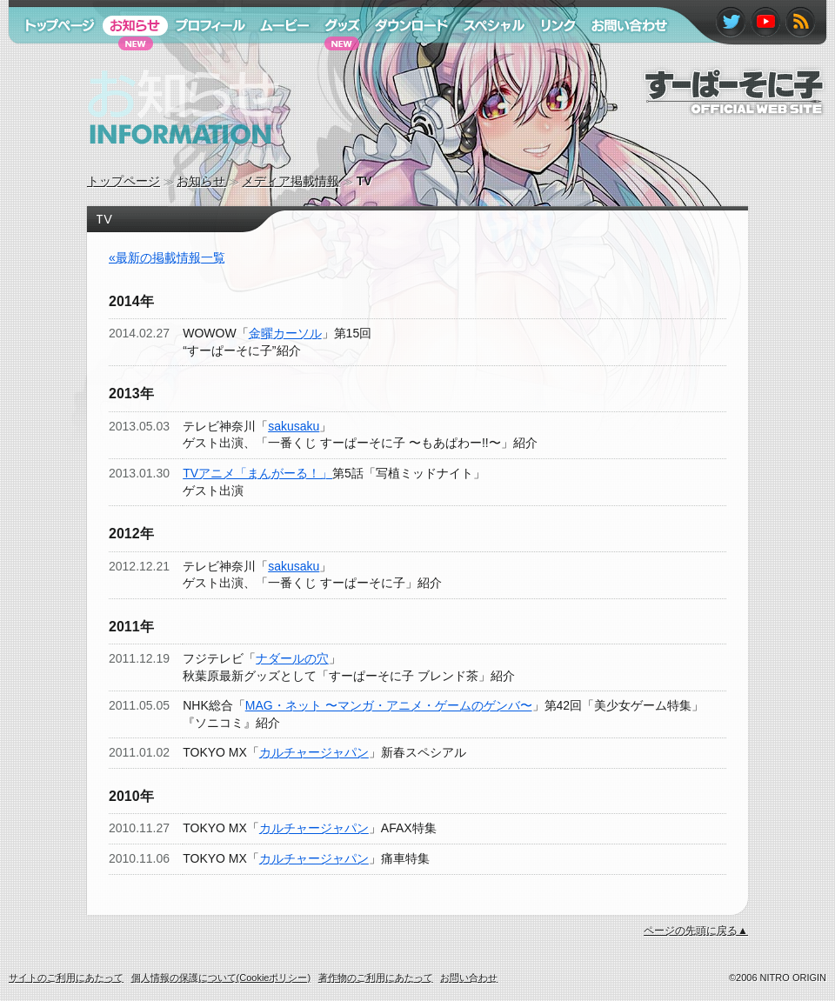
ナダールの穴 (292, 658)
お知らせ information (146, 161)
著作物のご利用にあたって (375, 977)
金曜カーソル (285, 333)
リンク (550, 59)
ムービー (276, 59)
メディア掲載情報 (290, 181)
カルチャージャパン (314, 752)
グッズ (333, 59)
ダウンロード (405, 59)
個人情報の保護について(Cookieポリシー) (221, 977)
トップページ (123, 181)
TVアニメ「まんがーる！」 (257, 473)
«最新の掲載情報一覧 (167, 257)
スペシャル (486, 59)
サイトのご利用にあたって (66, 977)
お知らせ (201, 181)
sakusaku (293, 426)
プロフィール (204, 59)
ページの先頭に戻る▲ (696, 930)
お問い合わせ (620, 59)
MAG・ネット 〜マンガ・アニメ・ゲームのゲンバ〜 (388, 705)
